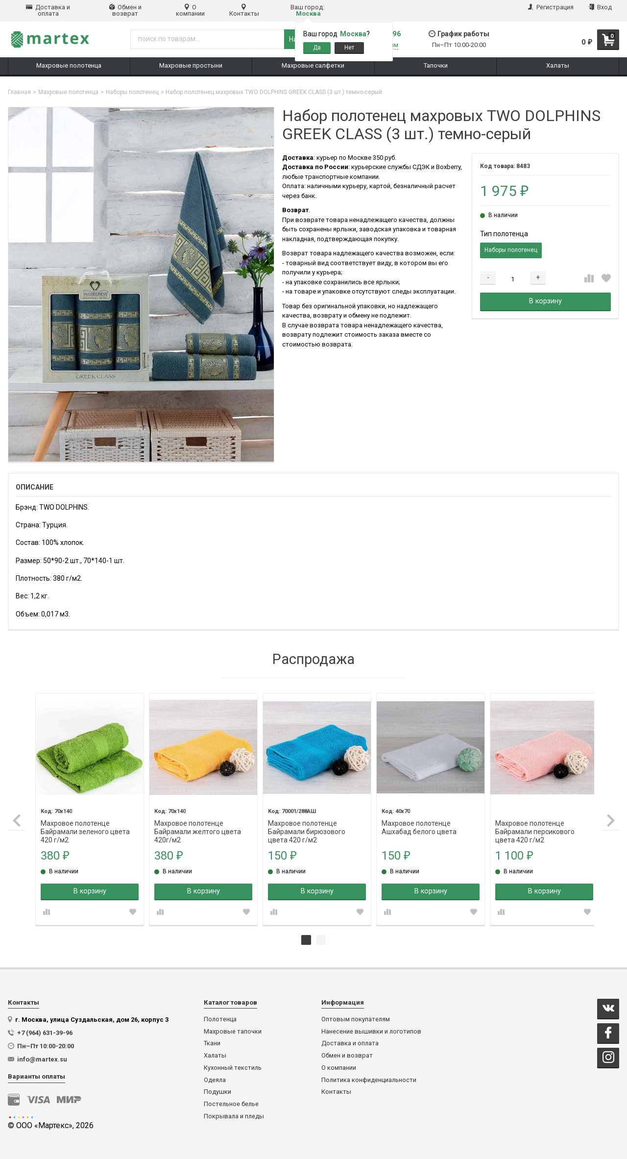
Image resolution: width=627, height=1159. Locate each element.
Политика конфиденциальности (368, 1079)
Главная (19, 92)
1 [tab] (306, 939)
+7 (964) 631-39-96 (44, 1032)
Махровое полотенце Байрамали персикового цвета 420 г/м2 (531, 822)
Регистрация (551, 7)
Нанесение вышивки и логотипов (371, 1030)
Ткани (212, 1042)
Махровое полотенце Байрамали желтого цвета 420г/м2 (196, 822)
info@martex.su (42, 1058)
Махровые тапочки (233, 1030)
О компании (190, 10)
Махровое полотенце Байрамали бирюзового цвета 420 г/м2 (304, 822)
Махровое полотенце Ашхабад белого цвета (416, 822)
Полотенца (220, 1018)
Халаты (215, 1054)
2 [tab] (321, 939)
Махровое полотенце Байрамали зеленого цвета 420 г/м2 (85, 822)
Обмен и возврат (125, 10)
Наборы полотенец (132, 92)
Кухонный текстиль (233, 1066)
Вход (600, 7)
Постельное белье (231, 1103)
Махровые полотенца (68, 92)
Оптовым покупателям (355, 1018)
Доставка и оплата (48, 10)
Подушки (217, 1090)
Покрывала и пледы (234, 1115)
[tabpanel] (89, 808)
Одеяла (215, 1079)
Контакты (244, 10)
